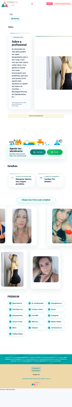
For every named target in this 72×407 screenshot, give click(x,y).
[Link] (9, 3)
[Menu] (32, 3)
